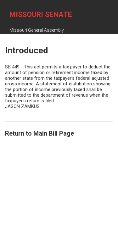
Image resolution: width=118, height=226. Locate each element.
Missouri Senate (40, 14)
